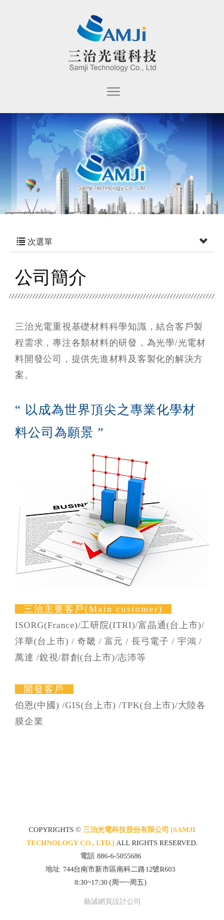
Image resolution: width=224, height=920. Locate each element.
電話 (87, 856)
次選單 (112, 242)
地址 (52, 869)
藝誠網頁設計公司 (112, 901)
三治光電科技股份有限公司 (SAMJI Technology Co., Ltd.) (112, 43)
